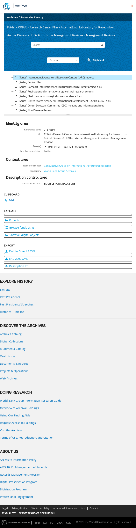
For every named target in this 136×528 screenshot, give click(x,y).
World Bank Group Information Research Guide (30, 400)
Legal (5, 508)
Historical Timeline (12, 312)
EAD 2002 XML (16, 258)
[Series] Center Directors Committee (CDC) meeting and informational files (59, 105)
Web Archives (9, 378)
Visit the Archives (11, 430)
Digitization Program (13, 489)
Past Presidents (10, 297)
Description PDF (17, 266)
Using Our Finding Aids (15, 415)
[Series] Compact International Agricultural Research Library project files (58, 86)
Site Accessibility (40, 508)
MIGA (59, 522)
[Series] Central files (27, 82)
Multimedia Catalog (12, 349)
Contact (93, 508)
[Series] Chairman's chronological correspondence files (48, 96)
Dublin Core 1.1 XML (20, 251)
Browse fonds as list (20, 227)
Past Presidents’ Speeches (17, 304)
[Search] (68, 45)
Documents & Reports (14, 363)
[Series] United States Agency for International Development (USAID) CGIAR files (62, 101)
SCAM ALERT (9, 513)
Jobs (83, 508)
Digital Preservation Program (18, 482)
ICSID (68, 522)
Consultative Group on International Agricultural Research (77, 165)
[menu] (132, 6)
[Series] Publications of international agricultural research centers (54, 91)
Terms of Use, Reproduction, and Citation (27, 437)
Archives (21, 5)
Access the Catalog (32, 17)
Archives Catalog (11, 334)
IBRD (37, 522)
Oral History (8, 356)
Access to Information (65, 508)
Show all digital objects (22, 235)
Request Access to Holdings (18, 423)
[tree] (68, 94)
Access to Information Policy (18, 460)
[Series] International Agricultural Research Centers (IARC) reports (54, 77)
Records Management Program (20, 474)
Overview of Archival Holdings (19, 408)
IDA (45, 522)
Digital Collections (11, 341)
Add (11, 200)
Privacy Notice (19, 508)
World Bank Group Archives (60, 171)
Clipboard (93, 60)
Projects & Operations (14, 371)
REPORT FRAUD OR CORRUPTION (36, 513)
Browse (63, 60)
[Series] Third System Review (33, 110)
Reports (12, 220)
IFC (51, 522)
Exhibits (5, 289)
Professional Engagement (16, 497)
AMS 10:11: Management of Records (23, 467)
